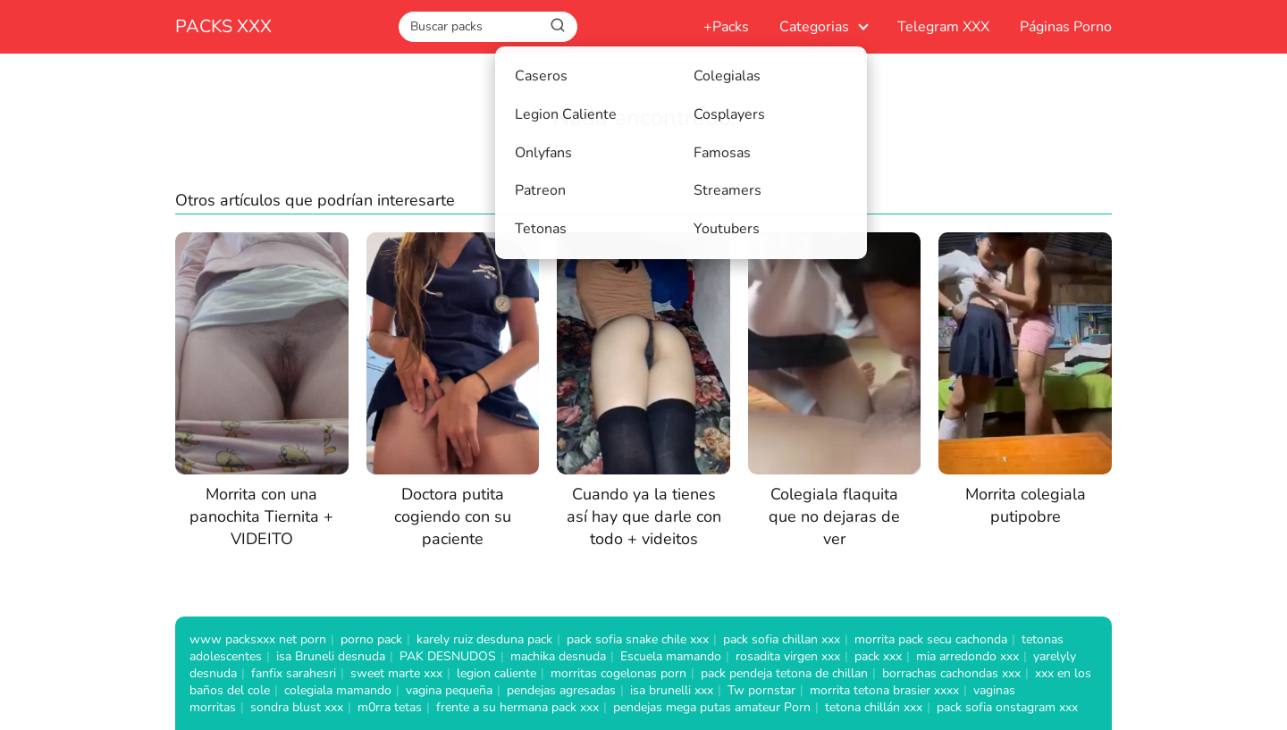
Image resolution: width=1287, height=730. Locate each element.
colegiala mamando (337, 690)
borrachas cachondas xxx (951, 673)
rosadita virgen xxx (788, 656)
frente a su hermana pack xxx (517, 707)
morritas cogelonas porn (618, 673)
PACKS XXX (223, 26)
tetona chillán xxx (873, 707)
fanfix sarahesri (293, 673)
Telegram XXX (943, 27)
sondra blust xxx (296, 707)
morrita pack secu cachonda (930, 639)
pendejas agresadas (561, 690)
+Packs (726, 27)
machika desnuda (558, 656)
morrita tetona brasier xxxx (884, 690)
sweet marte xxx (396, 673)
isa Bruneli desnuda (330, 656)
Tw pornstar (761, 690)
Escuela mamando (670, 656)
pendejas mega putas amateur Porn (712, 707)
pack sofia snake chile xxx (638, 639)
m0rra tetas (390, 707)
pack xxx (878, 656)
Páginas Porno (1066, 27)
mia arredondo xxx (967, 656)
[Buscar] (557, 26)
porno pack (371, 639)
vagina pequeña (449, 690)
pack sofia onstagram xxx (1007, 707)
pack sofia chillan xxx (781, 639)
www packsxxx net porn (257, 639)
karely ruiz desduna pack (484, 639)
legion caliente (496, 673)
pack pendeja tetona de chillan (784, 673)
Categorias (814, 27)
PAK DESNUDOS (448, 656)
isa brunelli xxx (671, 690)
